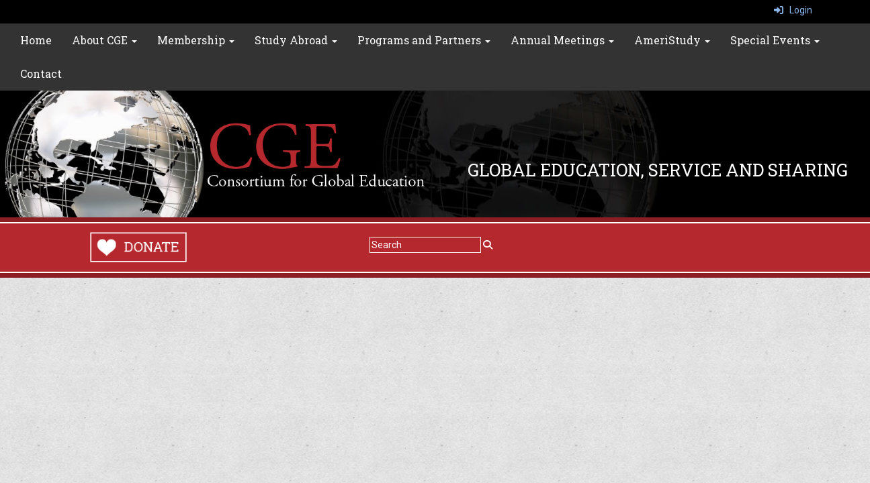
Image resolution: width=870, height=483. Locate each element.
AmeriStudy (672, 40)
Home (36, 40)
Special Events (775, 40)
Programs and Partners (423, 40)
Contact (41, 73)
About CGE (104, 40)
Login (793, 10)
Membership (195, 40)
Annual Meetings (562, 40)
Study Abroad (296, 40)
